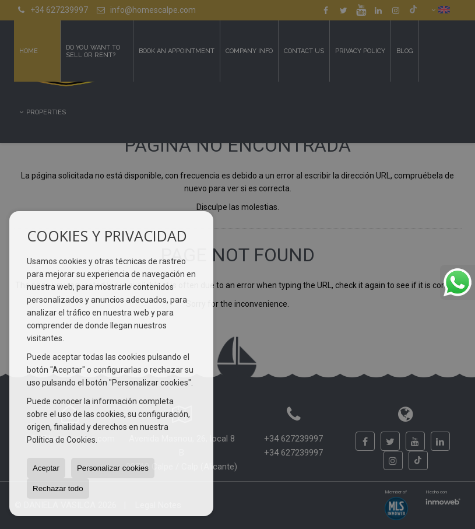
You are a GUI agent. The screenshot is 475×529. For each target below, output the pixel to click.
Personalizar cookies (113, 468)
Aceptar (46, 468)
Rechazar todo (58, 488)
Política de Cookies (61, 439)
